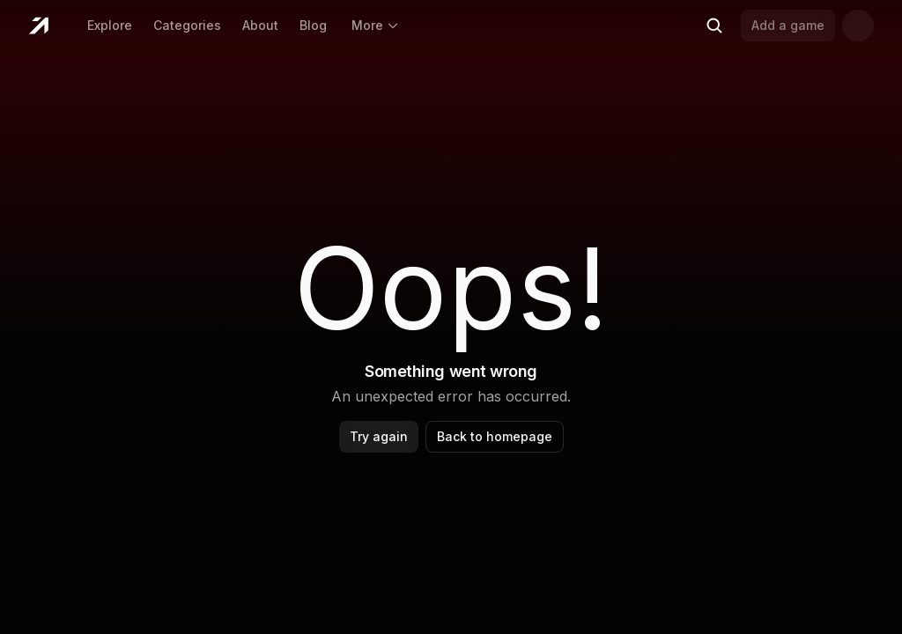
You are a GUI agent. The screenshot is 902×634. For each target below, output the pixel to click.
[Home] (38, 25)
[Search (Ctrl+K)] (714, 25)
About (260, 25)
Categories (187, 25)
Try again (379, 436)
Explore (109, 25)
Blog (313, 25)
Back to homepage (494, 436)
